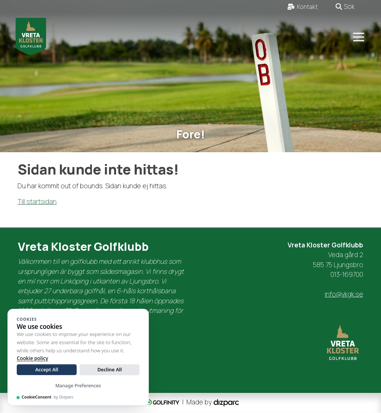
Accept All (46, 369)
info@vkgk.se (344, 293)
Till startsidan (37, 201)
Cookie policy (32, 358)
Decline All (109, 369)
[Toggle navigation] (358, 36)
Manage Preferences (78, 385)
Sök (345, 6)
